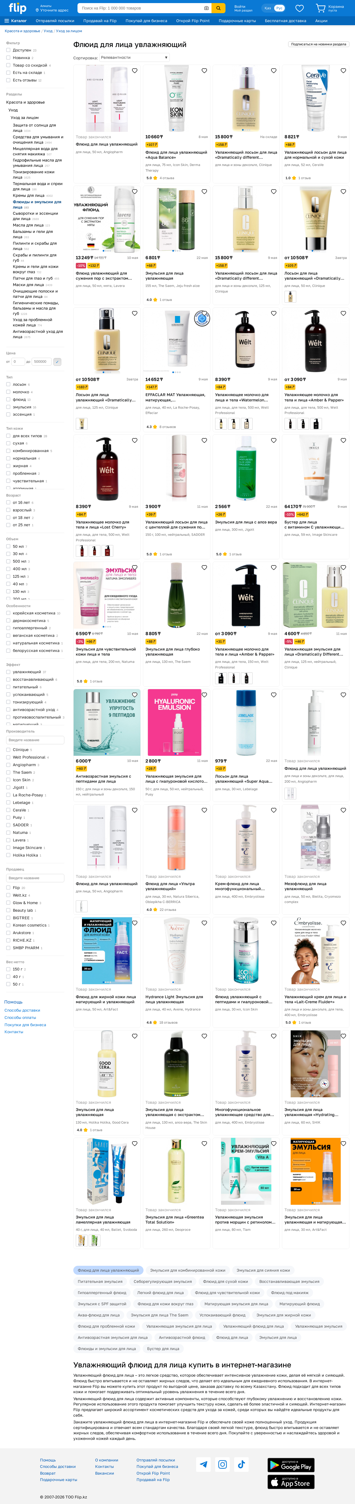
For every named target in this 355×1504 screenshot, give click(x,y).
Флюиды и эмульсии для (37, 204)
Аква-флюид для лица (99, 1315)
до (39, 362)
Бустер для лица (163, 1348)
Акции (321, 20)
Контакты (13, 1031)
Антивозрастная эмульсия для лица (113, 1337)
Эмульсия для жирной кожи (284, 1315)
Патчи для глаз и (36, 278)
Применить (57, 362)
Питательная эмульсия (100, 1281)
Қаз (268, 8)
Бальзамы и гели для (33, 234)
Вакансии (104, 1473)
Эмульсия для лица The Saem (159, 1315)
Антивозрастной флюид (182, 1337)
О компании (106, 1460)
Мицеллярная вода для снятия (35, 151)
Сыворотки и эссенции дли (35, 216)
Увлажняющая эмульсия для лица (179, 1326)
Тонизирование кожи (34, 174)
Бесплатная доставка (285, 20)
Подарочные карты (237, 20)
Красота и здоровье (22, 31)
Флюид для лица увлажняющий (108, 1270)
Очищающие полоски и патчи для (35, 294)
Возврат (48, 1473)
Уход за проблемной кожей (32, 322)
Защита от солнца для (34, 128)
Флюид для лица (232, 1337)
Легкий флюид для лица (160, 1292)
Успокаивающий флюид (222, 1315)
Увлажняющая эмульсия (318, 1326)
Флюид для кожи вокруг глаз (165, 1303)
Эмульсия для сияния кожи (263, 1270)
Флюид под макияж (290, 1292)
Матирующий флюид (299, 1303)
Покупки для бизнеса (25, 1024)
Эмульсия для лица (278, 1337)
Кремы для (33, 195)
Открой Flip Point (193, 20)
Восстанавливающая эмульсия (289, 1281)
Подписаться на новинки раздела (318, 44)
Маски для (32, 284)
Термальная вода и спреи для (38, 186)
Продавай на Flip (100, 20)
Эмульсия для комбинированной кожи (187, 1270)
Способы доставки (22, 1010)
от (15, 362)
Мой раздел (243, 10)
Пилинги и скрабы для (35, 246)
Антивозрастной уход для (38, 334)
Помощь (48, 1460)
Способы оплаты (20, 1017)
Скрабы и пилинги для (35, 257)
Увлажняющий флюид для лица (253, 1326)
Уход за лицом (69, 31)
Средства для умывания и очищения (38, 139)
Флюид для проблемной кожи (106, 1326)
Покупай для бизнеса (146, 20)
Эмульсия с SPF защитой (102, 1303)
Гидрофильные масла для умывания (37, 163)
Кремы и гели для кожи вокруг (35, 269)
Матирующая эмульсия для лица (236, 1303)
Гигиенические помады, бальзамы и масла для (36, 308)
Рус (279, 8)
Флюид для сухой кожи (225, 1281)
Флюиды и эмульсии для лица (107, 1348)
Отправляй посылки (55, 20)
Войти (239, 6)
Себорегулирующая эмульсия (163, 1281)
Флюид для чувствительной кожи (227, 1292)
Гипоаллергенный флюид (102, 1292)
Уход (48, 31)
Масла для (31, 225)
